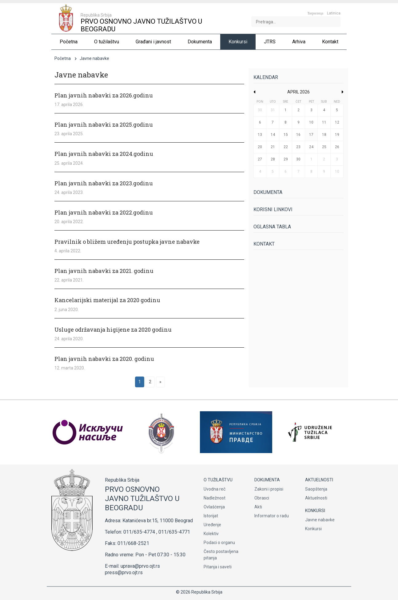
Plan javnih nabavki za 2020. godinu (104, 358)
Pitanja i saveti (218, 566)
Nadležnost (214, 497)
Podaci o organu (219, 542)
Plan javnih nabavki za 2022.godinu (103, 212)
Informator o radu (271, 515)
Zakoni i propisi (268, 489)
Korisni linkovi (273, 209)
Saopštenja (316, 489)
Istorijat (211, 515)
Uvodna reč (214, 489)
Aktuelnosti (316, 497)
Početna (62, 58)
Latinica (333, 13)
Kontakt (264, 244)
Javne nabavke (320, 519)
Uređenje (212, 524)
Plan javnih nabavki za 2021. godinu (103, 270)
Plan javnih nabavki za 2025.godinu (103, 124)
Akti (258, 506)
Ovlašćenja (214, 506)
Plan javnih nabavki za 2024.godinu (103, 153)
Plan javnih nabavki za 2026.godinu (103, 95)
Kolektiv (211, 533)
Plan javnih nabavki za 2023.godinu (103, 183)
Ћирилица (315, 13)
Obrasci (261, 497)
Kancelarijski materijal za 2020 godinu (107, 300)
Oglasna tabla (272, 227)
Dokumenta (267, 192)
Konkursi (313, 528)
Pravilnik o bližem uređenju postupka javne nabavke (127, 241)
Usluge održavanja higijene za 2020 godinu (113, 329)
